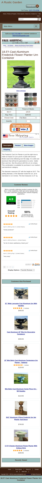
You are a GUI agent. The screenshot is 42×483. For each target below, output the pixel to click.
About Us (27, 14)
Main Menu (8, 26)
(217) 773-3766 (34, 10)
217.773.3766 (16, 33)
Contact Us (34, 14)
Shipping (6, 149)
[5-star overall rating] (21, 308)
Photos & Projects (11, 14)
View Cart (24, 471)
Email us (28, 474)
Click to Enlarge (21, 75)
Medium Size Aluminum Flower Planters (24, 45)
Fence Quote (21, 14)
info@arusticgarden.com (21, 35)
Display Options (13, 270)
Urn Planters (10, 45)
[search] (28, 19)
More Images (28, 145)
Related (18, 145)
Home (4, 14)
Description (7, 145)
